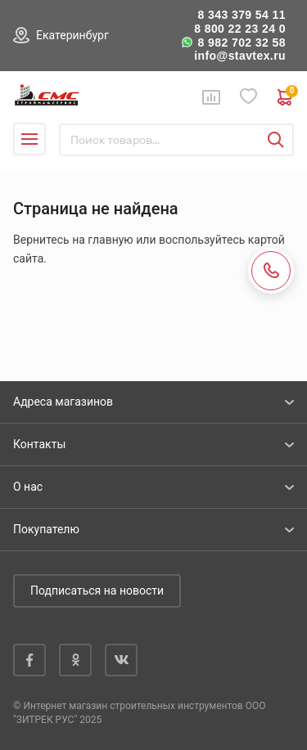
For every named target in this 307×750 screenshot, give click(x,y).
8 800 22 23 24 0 (240, 28)
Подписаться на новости (97, 590)
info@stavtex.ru (240, 55)
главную (110, 239)
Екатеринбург (72, 35)
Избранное (249, 97)
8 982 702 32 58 (241, 42)
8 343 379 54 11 (241, 14)
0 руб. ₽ (286, 97)
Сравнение (211, 97)
